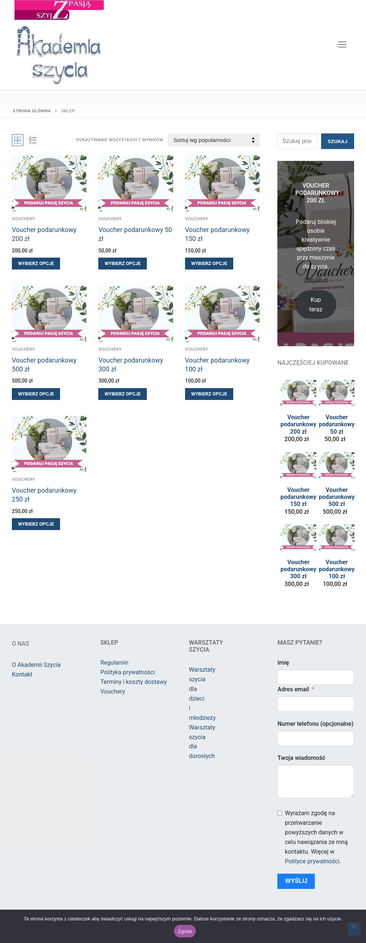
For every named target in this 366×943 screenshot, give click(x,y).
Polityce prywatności (312, 861)
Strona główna (32, 110)
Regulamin (114, 662)
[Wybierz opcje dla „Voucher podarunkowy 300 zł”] (122, 394)
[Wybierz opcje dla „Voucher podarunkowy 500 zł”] (36, 394)
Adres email (293, 689)
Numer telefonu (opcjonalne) (315, 723)
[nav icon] (342, 45)
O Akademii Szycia (36, 664)
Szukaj (337, 141)
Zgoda (185, 931)
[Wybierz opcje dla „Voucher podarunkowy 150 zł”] (209, 263)
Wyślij (296, 881)
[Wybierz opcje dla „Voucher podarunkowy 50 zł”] (122, 263)
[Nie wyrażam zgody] (354, 929)
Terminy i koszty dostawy (133, 681)
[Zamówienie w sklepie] (214, 139)
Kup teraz (315, 304)
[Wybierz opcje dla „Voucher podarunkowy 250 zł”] (36, 524)
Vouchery (23, 218)
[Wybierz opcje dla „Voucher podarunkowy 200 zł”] (36, 263)
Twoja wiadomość (301, 757)
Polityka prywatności (127, 672)
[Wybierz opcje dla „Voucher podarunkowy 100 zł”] (209, 394)
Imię (283, 662)
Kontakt (22, 674)
